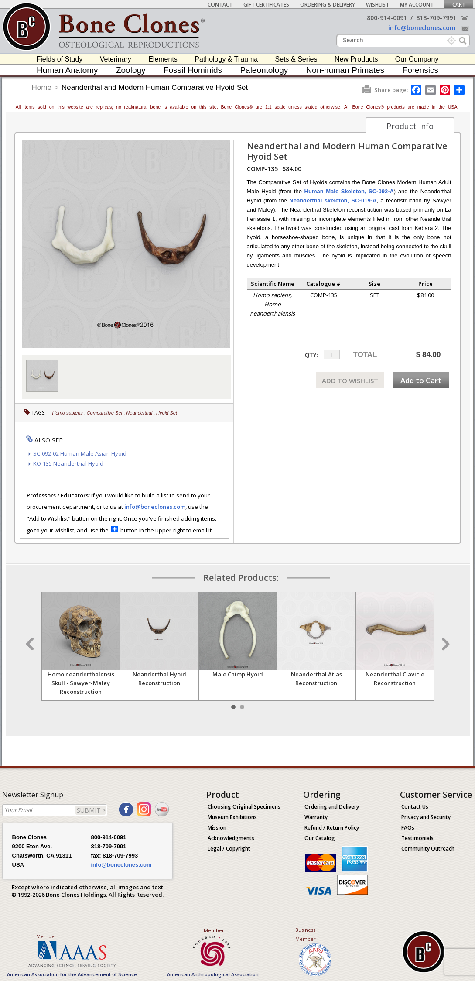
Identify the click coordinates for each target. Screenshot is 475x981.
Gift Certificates (266, 4)
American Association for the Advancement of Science (72, 974)
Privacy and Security (426, 817)
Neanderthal (140, 412)
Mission (217, 827)
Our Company (417, 59)
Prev (31, 644)
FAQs (407, 827)
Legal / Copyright (229, 848)
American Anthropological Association (213, 974)
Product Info (410, 126)
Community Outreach (427, 848)
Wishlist (377, 4)
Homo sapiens (68, 412)
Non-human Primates (345, 70)
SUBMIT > (91, 810)
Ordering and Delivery (331, 806)
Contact (220, 4)
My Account (417, 4)
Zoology (131, 70)
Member (46, 936)
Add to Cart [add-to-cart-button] (420, 380)
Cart (458, 4)
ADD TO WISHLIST (350, 380)
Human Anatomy (67, 70)
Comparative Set (105, 412)
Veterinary (115, 59)
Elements (163, 59)
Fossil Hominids (193, 70)
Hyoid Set (166, 412)
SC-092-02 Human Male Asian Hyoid (79, 453)
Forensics (420, 70)
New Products (356, 59)
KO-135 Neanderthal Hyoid (68, 463)
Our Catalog (319, 838)
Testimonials (417, 838)
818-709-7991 (436, 18)
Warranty (316, 817)
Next (444, 644)
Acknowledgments (231, 838)
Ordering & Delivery (327, 4)
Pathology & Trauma (226, 59)
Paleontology (264, 70)
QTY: (311, 355)
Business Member (305, 934)
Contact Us (414, 806)
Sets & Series (296, 59)
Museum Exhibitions (232, 817)
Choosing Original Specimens (244, 806)
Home (41, 87)
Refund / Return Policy (331, 827)
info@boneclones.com (422, 28)
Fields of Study (60, 59)
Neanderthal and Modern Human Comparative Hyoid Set (155, 87)
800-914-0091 (387, 18)
